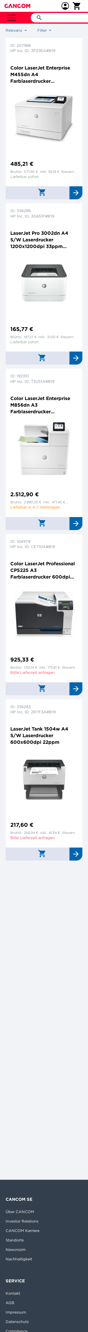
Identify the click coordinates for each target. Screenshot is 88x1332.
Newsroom (16, 1249)
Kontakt (13, 1293)
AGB (10, 1302)
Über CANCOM (20, 1211)
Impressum (16, 1312)
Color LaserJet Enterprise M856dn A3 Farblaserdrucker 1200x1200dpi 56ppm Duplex (40, 405)
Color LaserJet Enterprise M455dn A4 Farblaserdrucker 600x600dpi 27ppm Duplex (43, 74)
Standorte (15, 1240)
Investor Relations (22, 1221)
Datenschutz (17, 1321)
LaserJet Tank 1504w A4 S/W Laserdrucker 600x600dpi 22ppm (39, 735)
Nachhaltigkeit (19, 1259)
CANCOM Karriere (22, 1230)
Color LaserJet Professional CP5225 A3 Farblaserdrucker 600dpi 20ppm (42, 570)
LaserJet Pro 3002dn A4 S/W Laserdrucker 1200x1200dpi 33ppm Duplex (39, 240)
